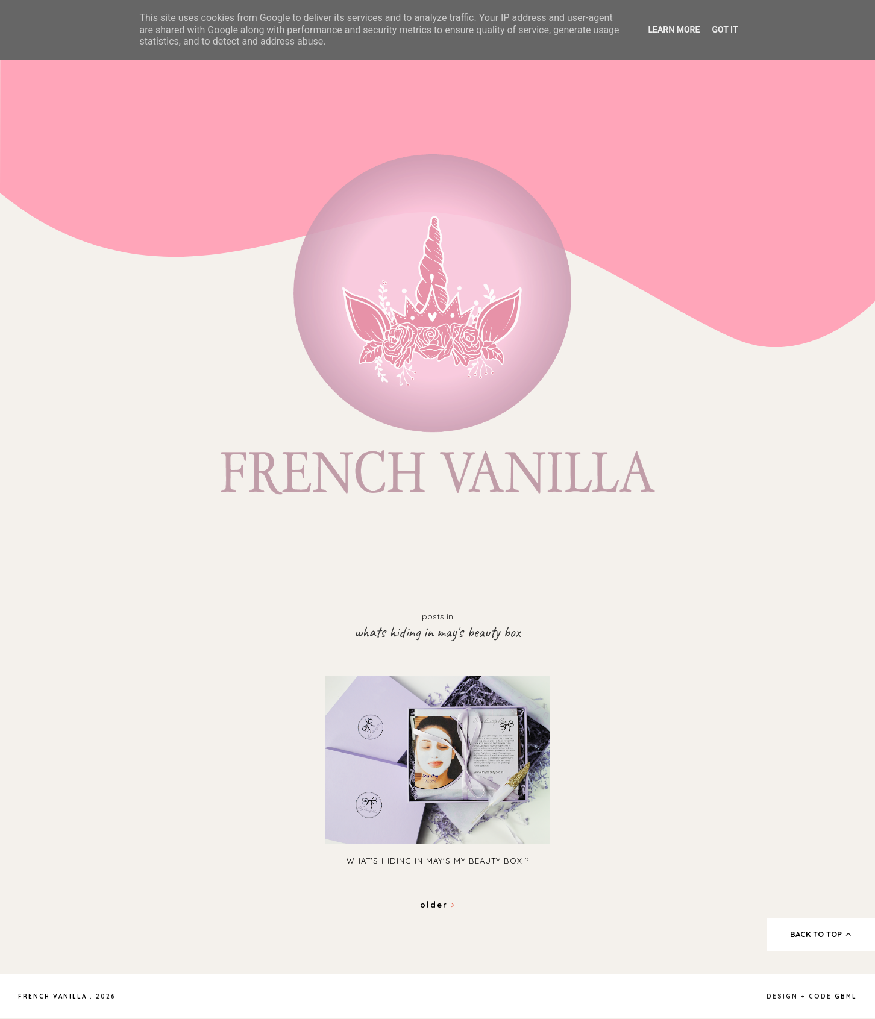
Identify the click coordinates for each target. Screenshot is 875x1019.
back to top (821, 934)
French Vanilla (52, 996)
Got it (725, 29)
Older (438, 904)
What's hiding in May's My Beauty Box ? (438, 860)
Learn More (674, 29)
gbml (846, 996)
